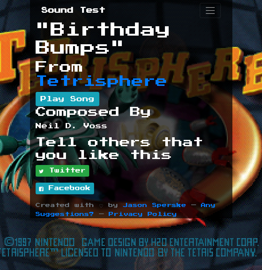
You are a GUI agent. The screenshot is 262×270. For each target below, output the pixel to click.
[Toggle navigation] (210, 10)
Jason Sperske (154, 205)
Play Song (67, 99)
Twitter (62, 171)
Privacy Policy (143, 214)
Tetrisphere (102, 81)
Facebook (65, 189)
